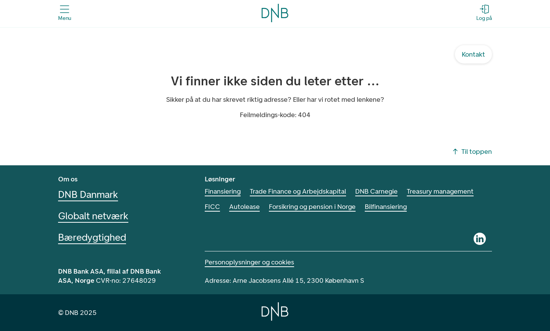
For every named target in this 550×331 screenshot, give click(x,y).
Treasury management (446, 191)
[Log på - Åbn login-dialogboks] (484, 13)
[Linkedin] (480, 239)
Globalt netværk (93, 216)
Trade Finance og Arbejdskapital (300, 191)
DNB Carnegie (381, 191)
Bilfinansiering (390, 206)
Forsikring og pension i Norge (314, 206)
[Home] (275, 311)
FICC (213, 206)
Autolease (245, 206)
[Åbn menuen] (64, 13)
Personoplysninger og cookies (250, 262)
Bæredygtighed (91, 237)
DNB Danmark (90, 194)
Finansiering (223, 191)
